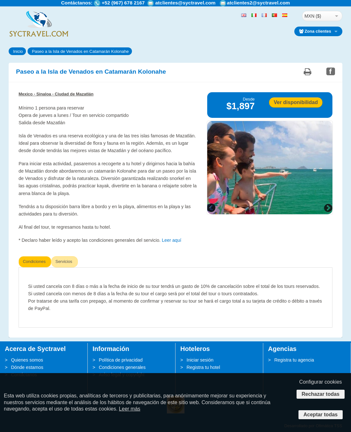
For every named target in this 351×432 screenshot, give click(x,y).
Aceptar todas (321, 414)
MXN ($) (313, 16)
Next (327, 208)
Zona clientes (315, 31)
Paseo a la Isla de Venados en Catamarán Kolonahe (80, 51)
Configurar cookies (320, 382)
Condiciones (34, 261)
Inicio (18, 51)
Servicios (63, 261)
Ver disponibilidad (296, 102)
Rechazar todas (320, 394)
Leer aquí (171, 240)
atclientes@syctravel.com (185, 2)
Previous (212, 208)
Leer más (129, 409)
